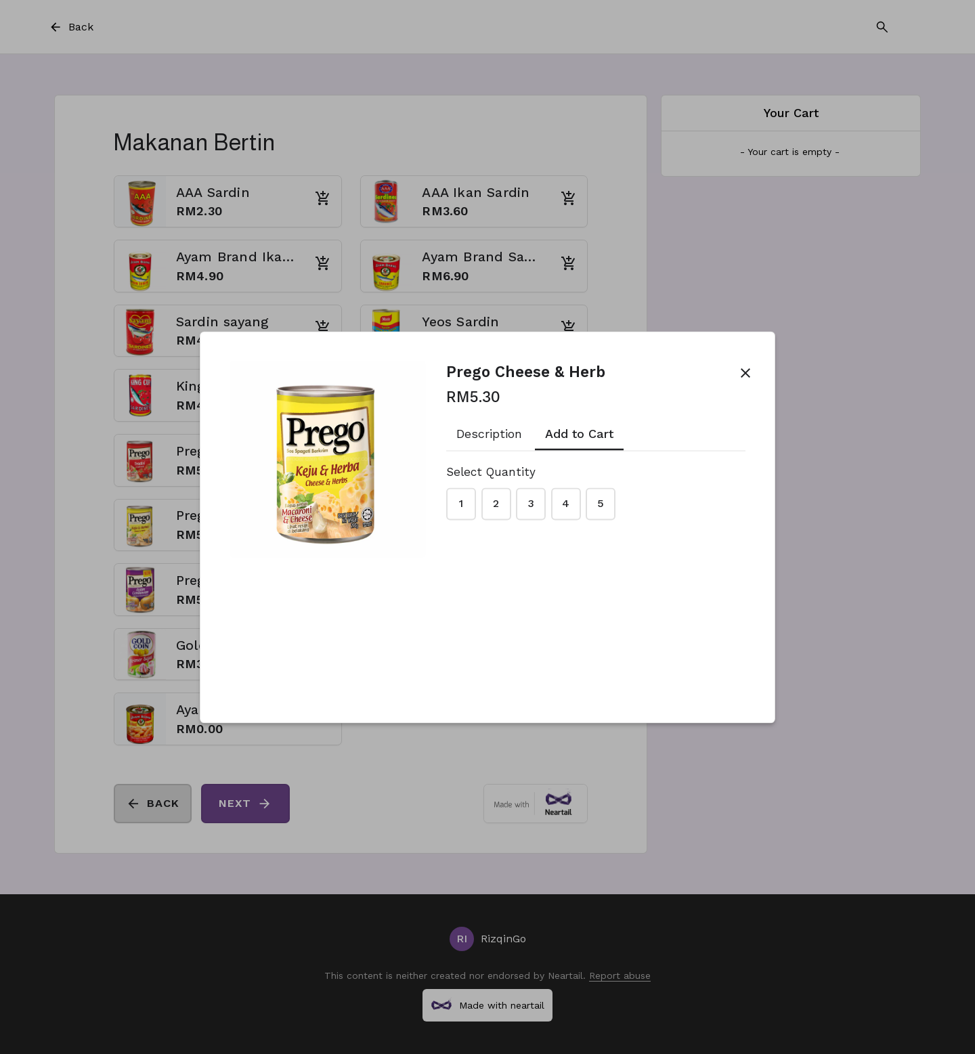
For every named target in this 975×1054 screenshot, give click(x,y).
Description (489, 434)
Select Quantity (491, 472)
